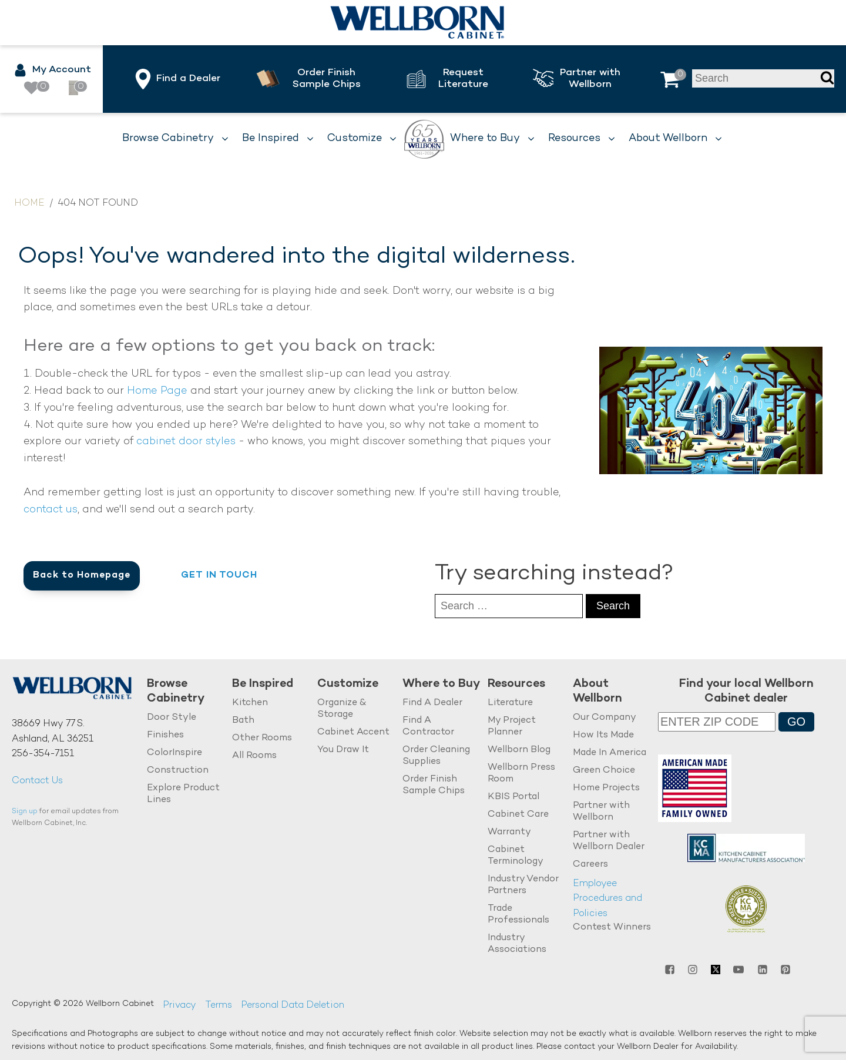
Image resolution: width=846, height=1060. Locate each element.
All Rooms (254, 756)
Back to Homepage (81, 576)
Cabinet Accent (353, 732)
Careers (590, 865)
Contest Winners (612, 927)
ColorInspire (174, 753)
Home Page (157, 391)
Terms (218, 1006)
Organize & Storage (341, 709)
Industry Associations (517, 943)
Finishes (165, 735)
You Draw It (343, 750)
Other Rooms (262, 738)
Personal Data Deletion (292, 1006)
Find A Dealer (432, 703)
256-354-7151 (43, 754)
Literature (510, 703)
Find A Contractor (428, 726)
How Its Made (603, 735)
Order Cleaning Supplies (436, 756)
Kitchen (250, 703)
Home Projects (606, 788)
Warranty (509, 832)
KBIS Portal (513, 797)
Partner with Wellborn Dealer (608, 841)
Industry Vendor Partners (523, 884)
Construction (178, 771)
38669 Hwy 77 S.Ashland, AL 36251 (52, 731)
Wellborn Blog (519, 750)
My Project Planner (512, 726)
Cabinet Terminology (515, 856)
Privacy (179, 1006)
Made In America (609, 753)
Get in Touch (219, 576)
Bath (243, 721)
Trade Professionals (518, 914)
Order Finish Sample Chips (433, 785)
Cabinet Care (518, 815)
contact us (51, 509)
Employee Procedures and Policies (607, 898)
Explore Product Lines (183, 794)
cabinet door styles (186, 441)
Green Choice (604, 771)
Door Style (171, 718)
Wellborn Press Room (521, 773)
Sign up (25, 812)
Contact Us (37, 781)
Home (29, 204)
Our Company (604, 718)
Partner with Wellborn (601, 812)
